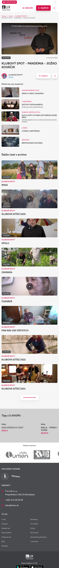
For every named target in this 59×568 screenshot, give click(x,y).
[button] (43, 75)
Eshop (32, 528)
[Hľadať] (55, 2)
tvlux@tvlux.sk (12, 505)
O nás (4, 519)
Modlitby (5, 546)
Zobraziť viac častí (29, 397)
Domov (4, 16)
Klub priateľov (7, 533)
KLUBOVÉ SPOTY (21, 16)
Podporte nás (9, 2)
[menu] (54, 8)
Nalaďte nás (6, 528)
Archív (27, 8)
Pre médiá (34, 524)
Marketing (34, 519)
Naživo (43, 8)
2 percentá (34, 541)
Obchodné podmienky (38, 537)
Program (5, 524)
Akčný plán (34, 533)
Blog (3, 541)
